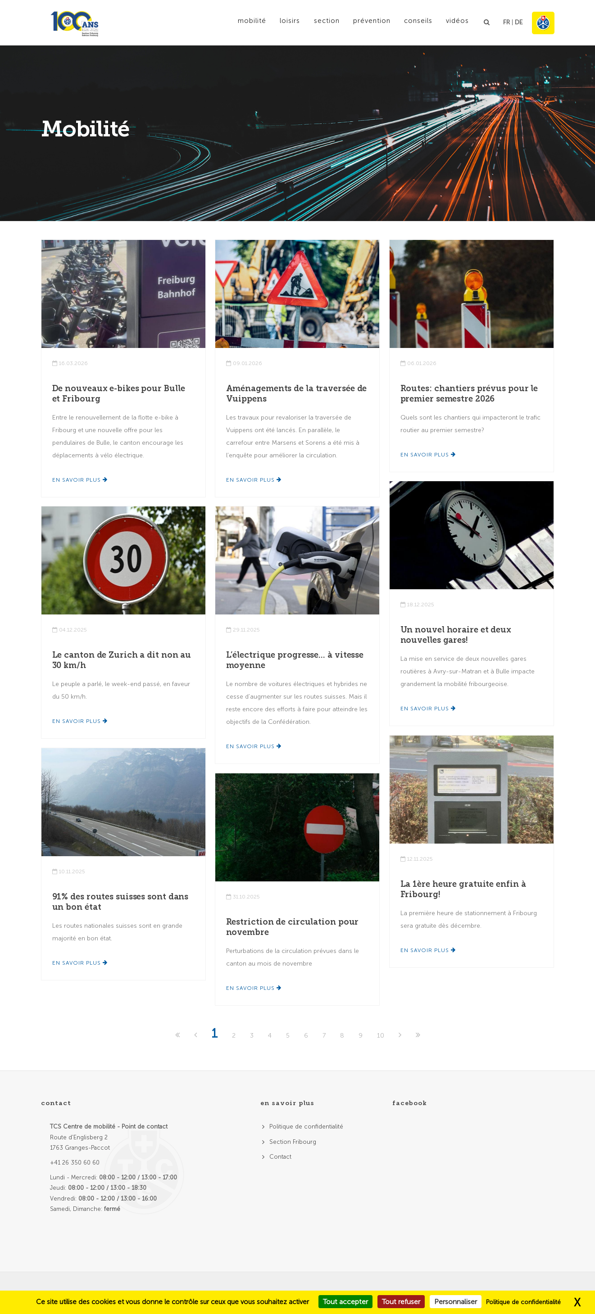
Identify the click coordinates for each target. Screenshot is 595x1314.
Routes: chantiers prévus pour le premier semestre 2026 (469, 394)
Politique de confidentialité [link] (523, 1302)
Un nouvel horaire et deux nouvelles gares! (456, 635)
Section (319, 22)
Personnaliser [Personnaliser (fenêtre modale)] (455, 1301)
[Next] (400, 1035)
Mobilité (241, 22)
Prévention (367, 22)
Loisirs (281, 22)
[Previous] (196, 1035)
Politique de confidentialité (306, 1126)
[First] (178, 1035)
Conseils (415, 22)
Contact (280, 1156)
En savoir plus (80, 480)
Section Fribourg (292, 1141)
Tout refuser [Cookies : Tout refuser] (401, 1301)
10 (380, 1035)
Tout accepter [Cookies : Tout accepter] (345, 1301)
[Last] (418, 1035)
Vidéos (456, 22)
